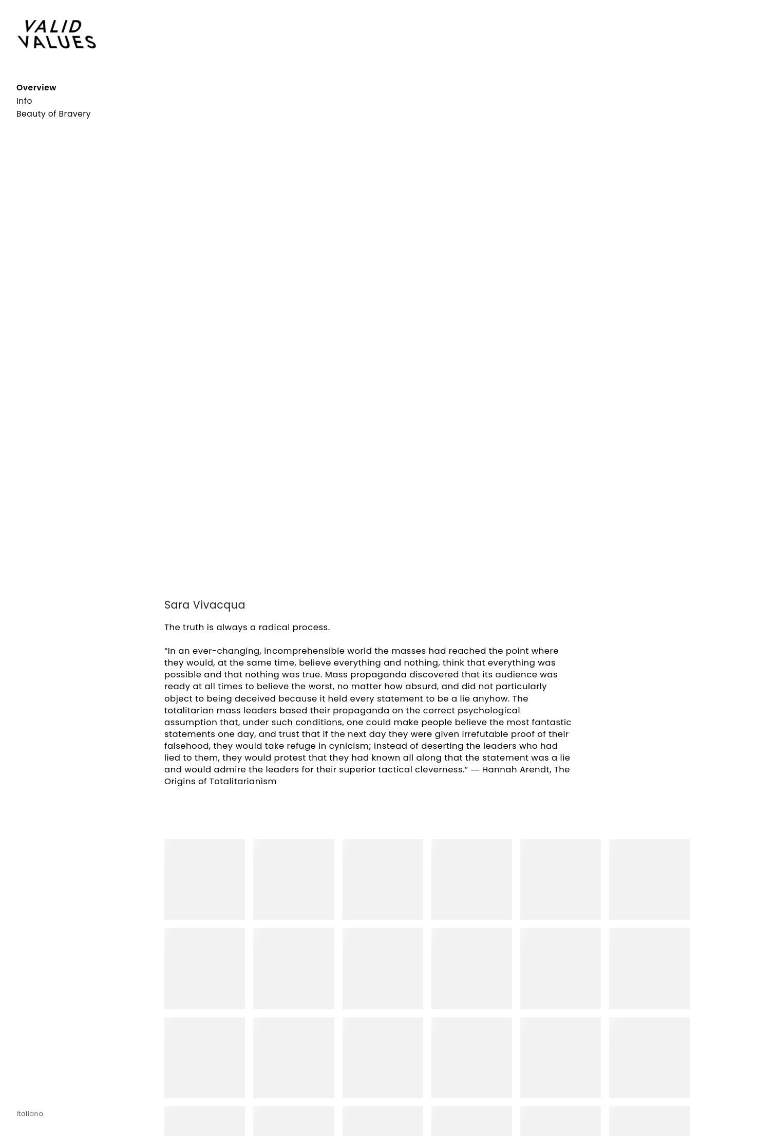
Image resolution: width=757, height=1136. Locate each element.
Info (24, 101)
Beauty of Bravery (53, 113)
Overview (36, 87)
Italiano (29, 1114)
